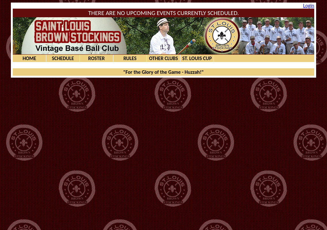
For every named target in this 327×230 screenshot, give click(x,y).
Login (308, 6)
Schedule (63, 58)
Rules (129, 58)
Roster (96, 58)
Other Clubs (163, 58)
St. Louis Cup (197, 58)
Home (29, 58)
